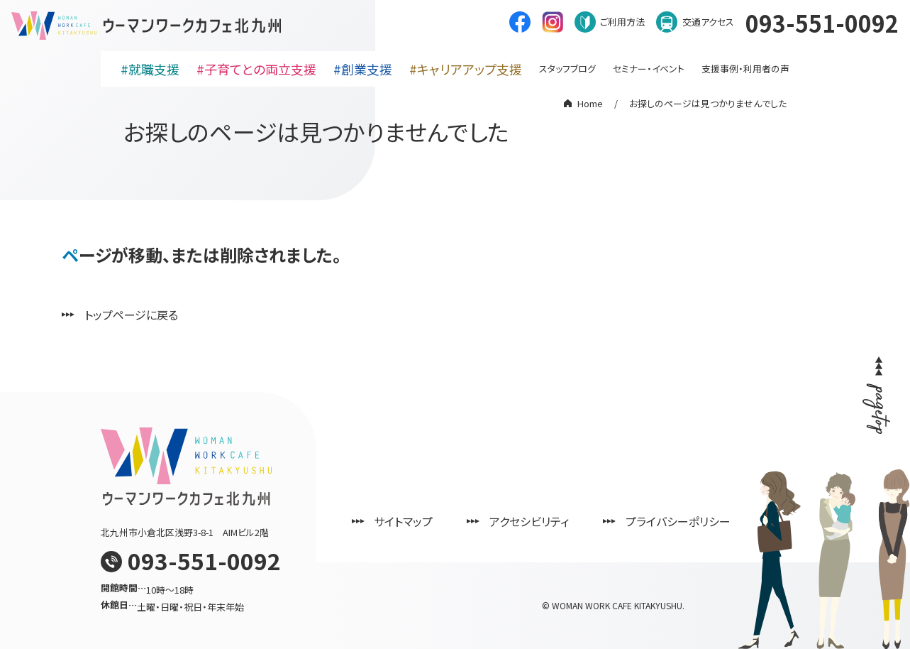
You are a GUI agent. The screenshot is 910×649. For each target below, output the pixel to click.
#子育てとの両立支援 (256, 69)
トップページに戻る (131, 314)
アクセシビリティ (530, 521)
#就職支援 (150, 69)
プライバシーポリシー (678, 521)
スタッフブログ (567, 68)
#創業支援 (362, 69)
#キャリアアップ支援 (465, 69)
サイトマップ (403, 521)
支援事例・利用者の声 (745, 68)
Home (590, 103)
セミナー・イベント (648, 68)
